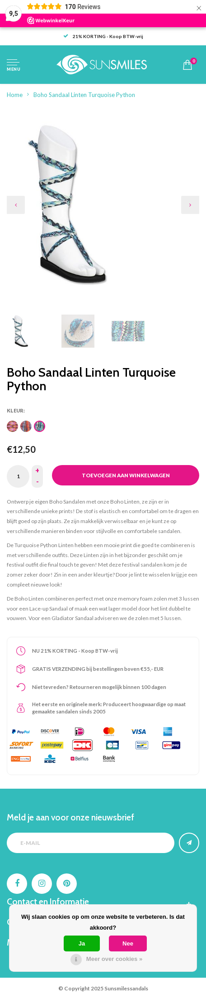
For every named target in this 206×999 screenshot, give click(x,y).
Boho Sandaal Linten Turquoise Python (84, 94)
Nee (127, 943)
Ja (82, 943)
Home (15, 94)
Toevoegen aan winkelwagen (126, 475)
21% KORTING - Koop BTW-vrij (103, 36)
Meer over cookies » (114, 958)
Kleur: (16, 410)
